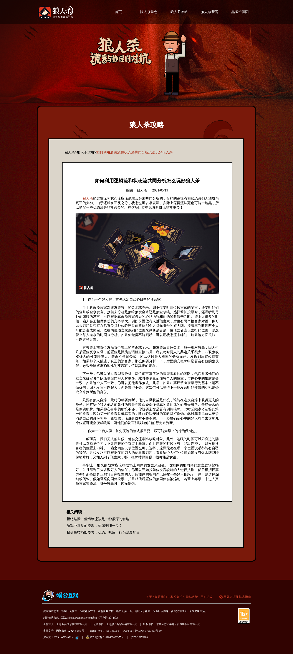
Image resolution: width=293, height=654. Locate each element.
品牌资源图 (240, 12)
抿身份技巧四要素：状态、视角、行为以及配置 (103, 532)
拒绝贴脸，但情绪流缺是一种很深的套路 (98, 519)
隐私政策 (191, 597)
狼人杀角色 (148, 12)
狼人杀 (88, 198)
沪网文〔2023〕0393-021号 (58, 637)
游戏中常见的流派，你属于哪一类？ (94, 526)
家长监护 (175, 597)
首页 (118, 12)
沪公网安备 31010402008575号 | (108, 637)
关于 (149, 597)
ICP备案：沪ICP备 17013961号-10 (142, 630)
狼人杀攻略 (179, 12)
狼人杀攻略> (86, 152)
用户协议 (206, 597)
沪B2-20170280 (139, 637)
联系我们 (161, 597)
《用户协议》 (105, 617)
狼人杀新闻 (209, 12)
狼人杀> (71, 152)
